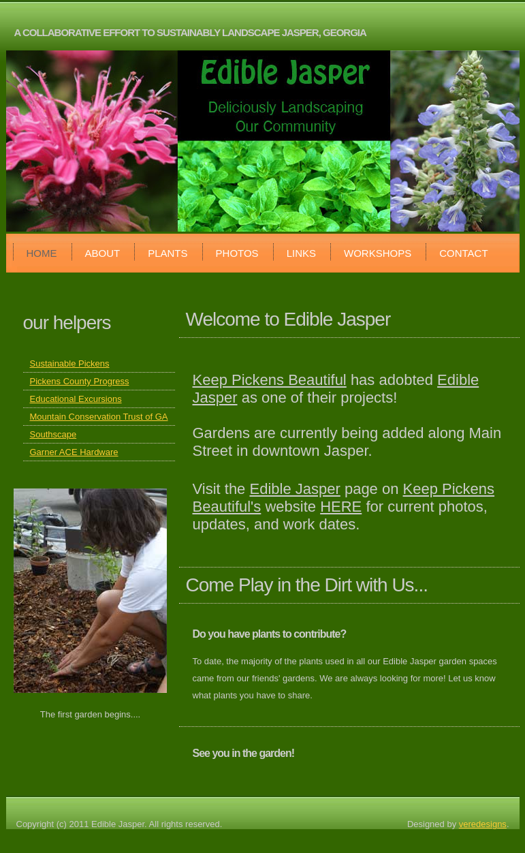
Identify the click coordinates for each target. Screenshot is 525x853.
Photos (237, 253)
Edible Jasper (294, 488)
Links (301, 253)
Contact (463, 253)
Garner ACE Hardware (74, 452)
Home (42, 253)
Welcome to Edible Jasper (288, 319)
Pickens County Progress (79, 381)
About (103, 253)
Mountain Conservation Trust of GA (99, 417)
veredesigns (483, 824)
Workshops (377, 253)
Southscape (53, 434)
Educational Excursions (76, 399)
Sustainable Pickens (70, 363)
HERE (341, 506)
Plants (167, 253)
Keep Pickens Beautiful (270, 379)
